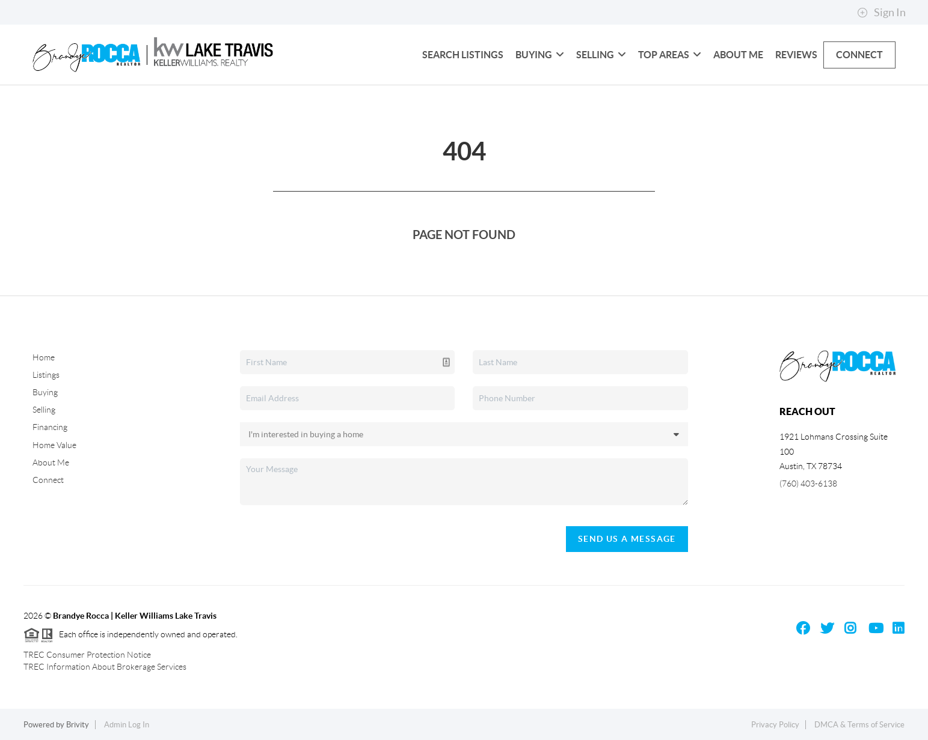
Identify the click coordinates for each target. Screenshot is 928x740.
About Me (738, 54)
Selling (601, 54)
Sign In (881, 13)
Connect (859, 54)
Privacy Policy (775, 724)
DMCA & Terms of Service (859, 724)
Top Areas (669, 54)
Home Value (54, 445)
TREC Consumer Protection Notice (87, 655)
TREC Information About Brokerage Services (104, 667)
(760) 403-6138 (808, 483)
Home (43, 357)
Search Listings (462, 54)
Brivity (77, 724)
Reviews (796, 54)
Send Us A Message (627, 539)
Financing (49, 427)
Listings (46, 375)
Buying (539, 54)
